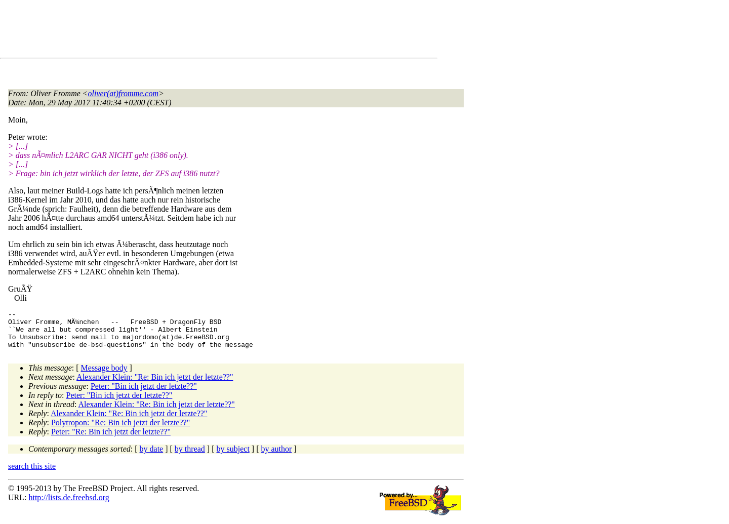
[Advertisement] (192, 31)
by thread (190, 456)
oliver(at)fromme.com (123, 93)
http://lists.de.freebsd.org (68, 505)
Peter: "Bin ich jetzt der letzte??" (144, 393)
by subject (233, 456)
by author (276, 456)
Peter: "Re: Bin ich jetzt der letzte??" (111, 439)
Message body (104, 375)
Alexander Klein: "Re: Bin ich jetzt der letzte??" (154, 384)
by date (152, 456)
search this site (32, 473)
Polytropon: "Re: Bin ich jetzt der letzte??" (120, 430)
